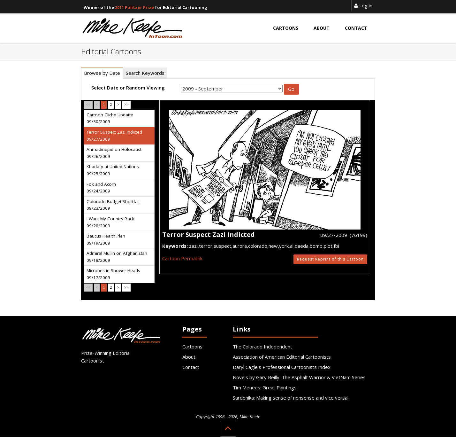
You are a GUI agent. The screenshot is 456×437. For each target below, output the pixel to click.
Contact (190, 367)
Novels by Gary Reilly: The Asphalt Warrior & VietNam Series (299, 377)
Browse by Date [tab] (102, 73)
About (188, 357)
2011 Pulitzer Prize (134, 7)
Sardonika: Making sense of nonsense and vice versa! (290, 397)
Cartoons (192, 346)
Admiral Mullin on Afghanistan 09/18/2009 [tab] (117, 256)
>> (126, 104)
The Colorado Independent (262, 346)
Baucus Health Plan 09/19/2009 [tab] (106, 239)
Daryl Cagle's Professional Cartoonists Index (282, 367)
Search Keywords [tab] (145, 73)
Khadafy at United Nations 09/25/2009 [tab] (113, 170)
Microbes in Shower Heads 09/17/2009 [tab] (113, 274)
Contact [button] (356, 28)
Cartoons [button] (285, 28)
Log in (363, 5)
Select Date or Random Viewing (128, 87)
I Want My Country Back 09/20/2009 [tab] (110, 222)
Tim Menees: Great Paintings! (265, 387)
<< (88, 104)
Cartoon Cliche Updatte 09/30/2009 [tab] (110, 118)
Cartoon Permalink (182, 258)
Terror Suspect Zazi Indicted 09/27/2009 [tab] (114, 135)
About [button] (322, 28)
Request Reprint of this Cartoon (330, 259)
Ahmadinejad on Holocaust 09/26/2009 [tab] (114, 152)
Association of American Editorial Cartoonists (282, 357)
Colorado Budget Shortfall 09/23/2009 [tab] (113, 205)
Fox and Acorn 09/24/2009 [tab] (101, 187)
